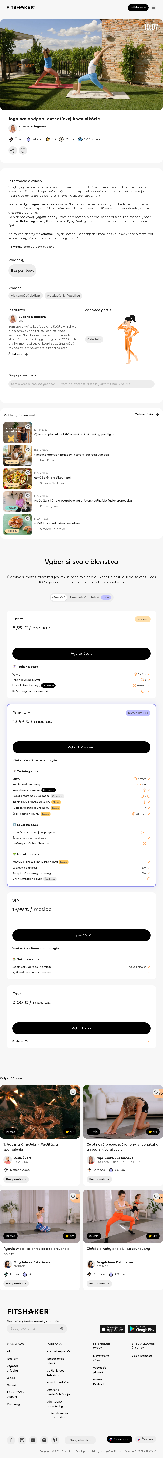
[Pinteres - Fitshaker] (55, 1440)
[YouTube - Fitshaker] (33, 1440)
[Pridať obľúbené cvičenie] (73, 1092)
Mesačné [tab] (58, 597)
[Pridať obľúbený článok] (27, 426)
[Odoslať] (61, 1329)
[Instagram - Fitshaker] (22, 1440)
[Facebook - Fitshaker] (11, 1440)
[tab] (100, 597)
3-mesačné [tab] (78, 597)
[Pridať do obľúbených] (23, 150)
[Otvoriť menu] (153, 7)
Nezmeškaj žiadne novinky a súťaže (33, 1321)
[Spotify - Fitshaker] (44, 1440)
